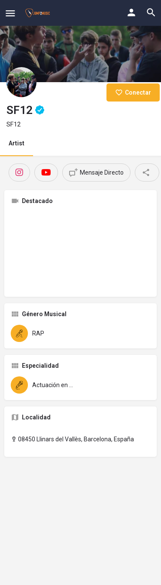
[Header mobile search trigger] (151, 12)
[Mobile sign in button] (131, 12)
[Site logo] (39, 13)
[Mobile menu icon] (10, 13)
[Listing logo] (21, 82)
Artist (16, 143)
